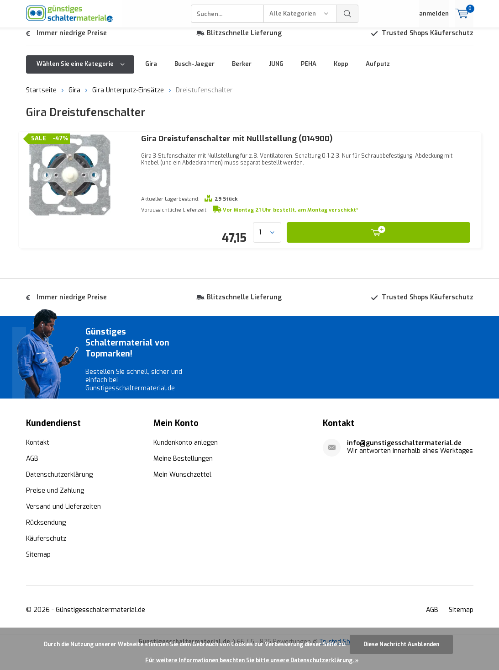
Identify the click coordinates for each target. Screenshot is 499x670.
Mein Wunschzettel (182, 495)
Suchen (347, 14)
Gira (151, 70)
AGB (32, 479)
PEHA (308, 70)
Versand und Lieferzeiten (63, 527)
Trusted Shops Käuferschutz (427, 40)
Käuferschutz (46, 559)
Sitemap (38, 575)
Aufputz (378, 70)
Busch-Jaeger (194, 70)
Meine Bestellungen (183, 479)
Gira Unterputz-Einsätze (128, 97)
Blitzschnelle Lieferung (244, 40)
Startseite (41, 97)
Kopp (341, 70)
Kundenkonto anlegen (185, 463)
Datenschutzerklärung (59, 495)
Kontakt (37, 463)
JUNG (276, 70)
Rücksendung (46, 543)
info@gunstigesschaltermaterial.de (404, 464)
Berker (242, 70)
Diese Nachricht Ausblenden (401, 644)
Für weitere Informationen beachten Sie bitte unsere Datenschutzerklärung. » (251, 660)
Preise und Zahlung (55, 511)
